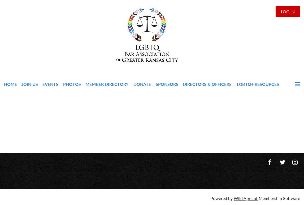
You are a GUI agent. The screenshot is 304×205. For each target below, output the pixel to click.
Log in (288, 11)
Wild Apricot (246, 198)
